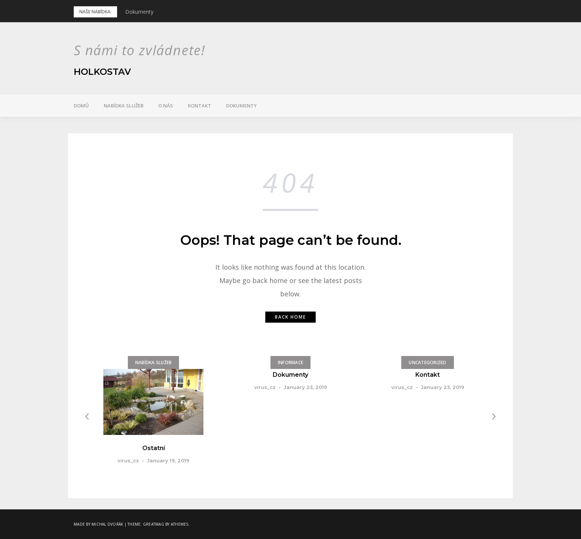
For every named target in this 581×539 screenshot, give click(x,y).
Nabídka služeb (123, 105)
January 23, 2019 (305, 387)
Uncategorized (427, 362)
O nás (165, 105)
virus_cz (128, 460)
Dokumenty (139, 11)
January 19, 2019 (168, 460)
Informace (290, 362)
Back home (290, 317)
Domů (81, 105)
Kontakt (199, 105)
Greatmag (153, 524)
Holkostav (102, 71)
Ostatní (153, 448)
